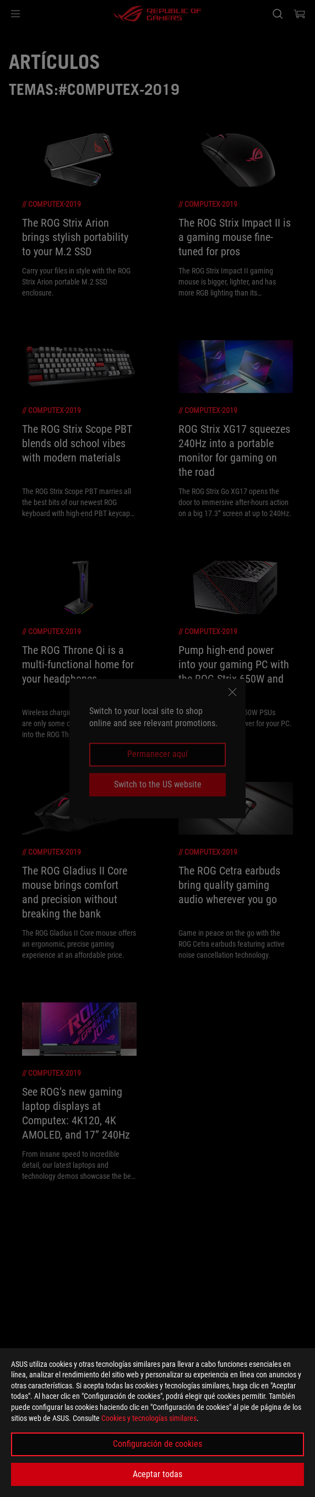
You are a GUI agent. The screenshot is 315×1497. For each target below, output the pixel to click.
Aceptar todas (157, 1474)
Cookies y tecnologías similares (149, 1418)
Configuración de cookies (157, 1444)
